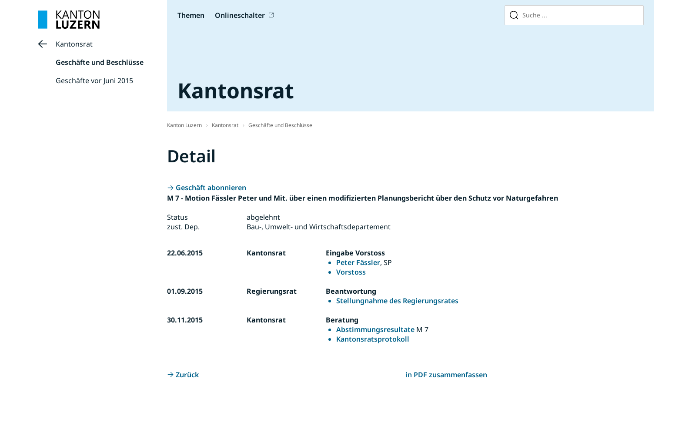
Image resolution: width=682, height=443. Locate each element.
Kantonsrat (74, 44)
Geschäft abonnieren (211, 187)
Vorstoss (351, 272)
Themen (190, 15)
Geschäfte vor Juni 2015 (94, 80)
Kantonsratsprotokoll (372, 339)
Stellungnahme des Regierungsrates (397, 300)
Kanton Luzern (184, 125)
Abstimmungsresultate (375, 329)
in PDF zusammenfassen (446, 374)
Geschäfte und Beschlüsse (100, 62)
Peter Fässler (358, 262)
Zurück (187, 374)
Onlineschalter (240, 15)
